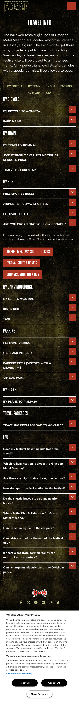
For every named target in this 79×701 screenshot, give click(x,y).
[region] (39, 655)
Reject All (25, 682)
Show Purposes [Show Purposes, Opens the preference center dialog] (39, 694)
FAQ (48, 93)
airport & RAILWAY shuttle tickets (28, 251)
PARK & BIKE (12, 121)
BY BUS (50, 86)
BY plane (34, 93)
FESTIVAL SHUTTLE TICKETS (21, 263)
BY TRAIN (34, 86)
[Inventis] (39, 592)
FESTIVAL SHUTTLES (18, 214)
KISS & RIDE (11, 309)
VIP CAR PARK (13, 378)
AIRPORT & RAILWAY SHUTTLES (25, 204)
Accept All (54, 682)
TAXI (6, 319)
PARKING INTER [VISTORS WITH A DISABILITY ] (27, 366)
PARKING (66, 86)
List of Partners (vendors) (19, 673)
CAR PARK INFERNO (17, 353)
